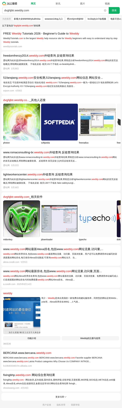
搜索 (114, 10)
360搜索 (10, 3)
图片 (82, 3)
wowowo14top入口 (54, 19)
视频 (107, 3)
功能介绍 (31, 338)
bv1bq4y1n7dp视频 (97, 19)
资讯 (57, 3)
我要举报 (75, 405)
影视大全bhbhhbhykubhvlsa (27, 19)
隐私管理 (61, 405)
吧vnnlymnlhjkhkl (75, 19)
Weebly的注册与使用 (90, 338)
